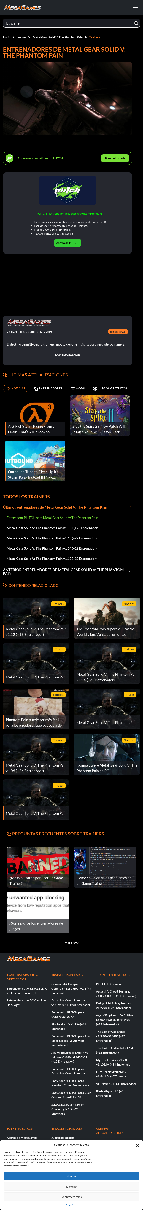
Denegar (71, 1186)
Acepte (71, 1176)
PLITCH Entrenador (109, 984)
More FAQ (72, 942)
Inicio (6, 37)
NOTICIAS (15, 388)
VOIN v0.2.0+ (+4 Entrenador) (116, 1083)
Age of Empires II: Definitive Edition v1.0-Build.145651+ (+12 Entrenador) (69, 1057)
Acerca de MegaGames (22, 1137)
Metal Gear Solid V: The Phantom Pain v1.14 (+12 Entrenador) (52, 548)
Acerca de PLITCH (67, 242)
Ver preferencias (71, 1196)
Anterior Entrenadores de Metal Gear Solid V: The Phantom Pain (63, 571)
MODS (77, 388)
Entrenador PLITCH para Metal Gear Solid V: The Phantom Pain (52, 518)
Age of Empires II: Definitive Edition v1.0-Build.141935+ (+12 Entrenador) (114, 1019)
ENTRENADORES (48, 388)
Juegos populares (62, 1137)
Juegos (21, 37)
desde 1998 (117, 331)
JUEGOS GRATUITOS (110, 388)
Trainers (95, 37)
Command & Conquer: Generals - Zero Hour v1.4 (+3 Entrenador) (71, 988)
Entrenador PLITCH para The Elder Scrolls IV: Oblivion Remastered (70, 1040)
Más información (67, 355)
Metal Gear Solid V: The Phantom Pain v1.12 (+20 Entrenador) (52, 558)
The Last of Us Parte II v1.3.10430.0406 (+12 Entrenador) (110, 1036)
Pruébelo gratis (115, 158)
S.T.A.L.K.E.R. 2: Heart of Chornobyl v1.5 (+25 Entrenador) (67, 1109)
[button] (137, 1145)
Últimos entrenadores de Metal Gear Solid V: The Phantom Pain (55, 507)
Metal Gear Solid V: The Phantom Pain (58, 37)
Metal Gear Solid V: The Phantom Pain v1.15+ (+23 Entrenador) (52, 528)
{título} (69, 1205)
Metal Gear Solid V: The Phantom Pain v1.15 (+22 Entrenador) (52, 538)
